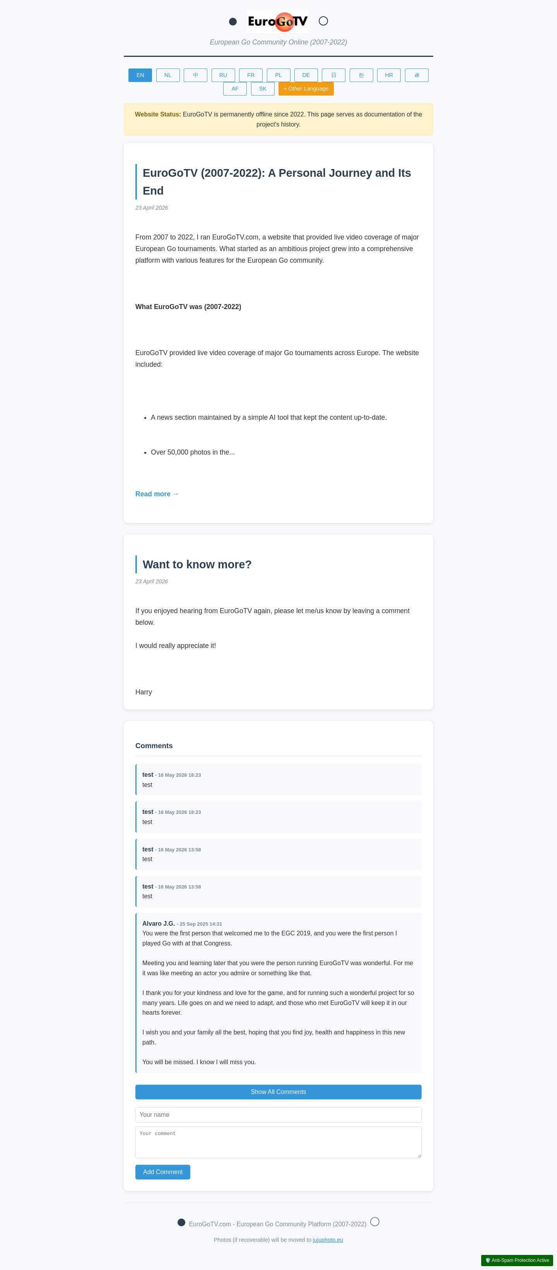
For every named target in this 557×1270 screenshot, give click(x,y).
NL (167, 75)
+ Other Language (306, 88)
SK (263, 88)
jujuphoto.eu (328, 1244)
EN (140, 75)
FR (251, 75)
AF (235, 88)
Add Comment (163, 1176)
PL (278, 75)
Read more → (157, 494)
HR (389, 75)
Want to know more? (197, 564)
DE (306, 75)
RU (223, 75)
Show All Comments (278, 1092)
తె (417, 75)
